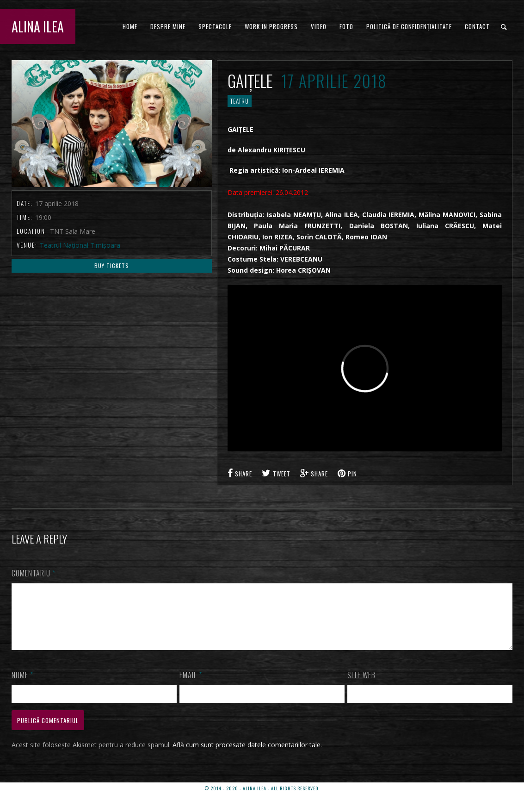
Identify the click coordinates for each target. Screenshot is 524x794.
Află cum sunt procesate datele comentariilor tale (247, 755)
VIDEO (319, 26)
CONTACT (477, 26)
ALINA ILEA (38, 26)
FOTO (346, 26)
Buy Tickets (111, 265)
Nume (22, 686)
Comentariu (33, 573)
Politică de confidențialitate (409, 26)
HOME (130, 26)
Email (190, 686)
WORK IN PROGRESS (271, 26)
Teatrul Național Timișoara (80, 245)
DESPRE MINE (167, 26)
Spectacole (215, 26)
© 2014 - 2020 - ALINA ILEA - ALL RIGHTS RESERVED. (262, 788)
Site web (361, 686)
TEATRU (239, 101)
